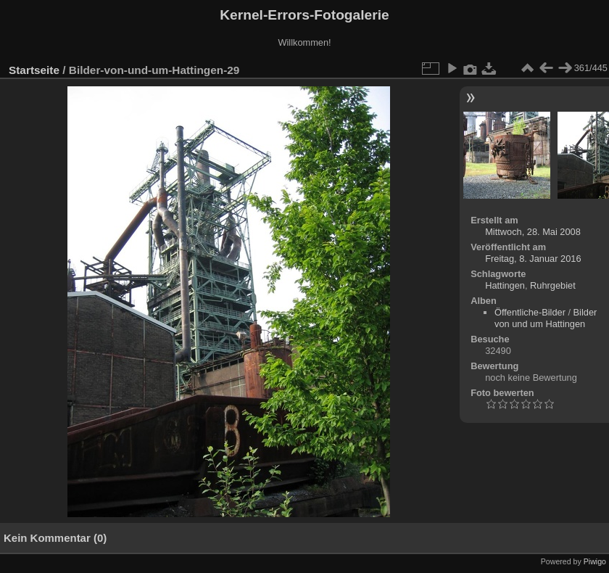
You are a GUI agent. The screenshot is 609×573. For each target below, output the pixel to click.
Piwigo (595, 561)
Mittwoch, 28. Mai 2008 (533, 231)
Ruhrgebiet (553, 285)
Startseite (34, 70)
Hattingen (505, 285)
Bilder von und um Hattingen (545, 318)
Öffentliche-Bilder (530, 312)
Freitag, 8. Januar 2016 (533, 258)
